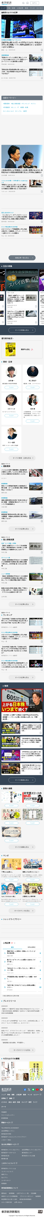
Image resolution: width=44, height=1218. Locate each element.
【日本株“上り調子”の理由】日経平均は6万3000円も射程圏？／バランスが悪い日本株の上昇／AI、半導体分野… (21, 717)
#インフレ (18, 111)
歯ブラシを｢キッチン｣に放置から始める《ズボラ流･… (21, 960)
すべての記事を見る (22, 529)
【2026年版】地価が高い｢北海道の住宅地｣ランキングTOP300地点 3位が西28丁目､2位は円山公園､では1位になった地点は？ (14, 650)
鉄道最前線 (4, 1118)
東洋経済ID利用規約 (25, 1199)
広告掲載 (33, 1193)
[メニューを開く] (42, 3)
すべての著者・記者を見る (22, 458)
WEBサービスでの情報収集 (9, 1196)
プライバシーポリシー (26, 1196)
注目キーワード (9, 98)
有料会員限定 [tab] (31, 947)
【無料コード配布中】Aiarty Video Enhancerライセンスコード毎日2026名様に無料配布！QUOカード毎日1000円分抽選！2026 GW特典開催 (21, 1011)
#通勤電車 (6, 103)
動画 (26, 8)
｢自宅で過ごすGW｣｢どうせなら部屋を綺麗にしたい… (21, 986)
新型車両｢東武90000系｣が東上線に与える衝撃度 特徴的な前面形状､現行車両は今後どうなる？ (14, 516)
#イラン (33, 103)
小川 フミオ (11, 409)
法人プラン (4, 1177)
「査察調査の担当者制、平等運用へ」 (13, 1042)
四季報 (3, 1098)
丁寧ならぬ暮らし (7, 872)
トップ (3, 8)
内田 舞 (32, 409)
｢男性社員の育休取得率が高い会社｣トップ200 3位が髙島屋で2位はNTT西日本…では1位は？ (14, 71)
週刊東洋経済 (6, 338)
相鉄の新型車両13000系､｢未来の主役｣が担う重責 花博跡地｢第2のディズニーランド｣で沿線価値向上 (14, 502)
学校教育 (4, 1112)
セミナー (36, 1094)
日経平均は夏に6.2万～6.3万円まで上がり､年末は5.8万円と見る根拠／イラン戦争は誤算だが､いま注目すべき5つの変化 (21, 45)
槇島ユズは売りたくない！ (31, 872)
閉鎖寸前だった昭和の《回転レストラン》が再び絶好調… (21, 952)
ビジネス (40, 8)
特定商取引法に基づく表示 (9, 1199)
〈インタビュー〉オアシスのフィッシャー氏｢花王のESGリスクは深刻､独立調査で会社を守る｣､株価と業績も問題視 (14, 217)
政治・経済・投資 (14, 1102)
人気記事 (20, 8)
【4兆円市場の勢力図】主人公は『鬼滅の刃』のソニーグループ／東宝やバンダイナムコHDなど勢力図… (31, 768)
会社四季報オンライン (8, 1131)
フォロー (11, 387)
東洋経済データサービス (8, 1152)
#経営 (25, 111)
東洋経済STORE (6, 1134)
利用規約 (4, 1183)
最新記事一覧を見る (22, 258)
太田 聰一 (11, 380)
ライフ (35, 1102)
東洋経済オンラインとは (8, 1168)
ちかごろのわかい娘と (8, 896)
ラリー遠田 (11, 442)
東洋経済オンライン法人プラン (10, 1149)
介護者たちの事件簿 (29, 896)
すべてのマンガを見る (22, 911)
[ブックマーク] (42, 50)
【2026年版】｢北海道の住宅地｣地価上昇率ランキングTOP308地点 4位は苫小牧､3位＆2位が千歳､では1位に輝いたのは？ (14, 621)
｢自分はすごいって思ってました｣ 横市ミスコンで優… (21, 969)
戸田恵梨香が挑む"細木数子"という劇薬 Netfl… (22, 977)
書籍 (10, 1098)
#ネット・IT (15, 107)
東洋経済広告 (5, 1155)
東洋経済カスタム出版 (28, 1155)
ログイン (34, 3)
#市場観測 (6, 107)
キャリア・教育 (26, 1102)
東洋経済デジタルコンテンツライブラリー (13, 1137)
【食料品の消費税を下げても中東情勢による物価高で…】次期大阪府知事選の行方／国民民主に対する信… (31, 728)
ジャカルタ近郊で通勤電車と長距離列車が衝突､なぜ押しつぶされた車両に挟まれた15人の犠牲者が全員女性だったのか (14, 472)
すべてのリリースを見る (22, 1050)
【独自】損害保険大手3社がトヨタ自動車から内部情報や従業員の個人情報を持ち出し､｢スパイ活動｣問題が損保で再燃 (14, 578)
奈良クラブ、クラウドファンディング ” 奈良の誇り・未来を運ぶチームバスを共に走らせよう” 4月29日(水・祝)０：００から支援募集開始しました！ (20, 1033)
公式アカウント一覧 (23, 1193)
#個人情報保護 (15, 103)
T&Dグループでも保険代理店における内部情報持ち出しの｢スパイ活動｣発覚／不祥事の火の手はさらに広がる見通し (15, 315)
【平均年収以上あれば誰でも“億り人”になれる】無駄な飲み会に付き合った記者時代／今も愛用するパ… (31, 754)
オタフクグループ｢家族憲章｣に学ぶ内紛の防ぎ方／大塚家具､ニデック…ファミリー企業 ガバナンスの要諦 (14, 231)
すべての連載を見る (22, 847)
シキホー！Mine (6, 1140)
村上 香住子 (32, 380)
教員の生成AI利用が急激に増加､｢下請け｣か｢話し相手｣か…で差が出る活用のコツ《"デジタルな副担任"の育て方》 (14, 590)
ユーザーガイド (6, 1180)
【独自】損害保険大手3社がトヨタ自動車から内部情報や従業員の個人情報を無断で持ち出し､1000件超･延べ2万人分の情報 (14, 563)
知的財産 (38, 1196)
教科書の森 (4, 1158)
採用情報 (11, 1193)
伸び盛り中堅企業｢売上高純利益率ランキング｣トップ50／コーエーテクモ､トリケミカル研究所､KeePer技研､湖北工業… (14, 665)
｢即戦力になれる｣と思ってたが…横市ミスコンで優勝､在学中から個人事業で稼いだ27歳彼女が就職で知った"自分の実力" (14, 186)
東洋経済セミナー (27, 1152)
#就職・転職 (24, 107)
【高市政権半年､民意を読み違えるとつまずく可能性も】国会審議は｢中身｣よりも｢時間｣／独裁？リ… (31, 741)
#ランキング (26, 103)
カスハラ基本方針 (6, 1202)
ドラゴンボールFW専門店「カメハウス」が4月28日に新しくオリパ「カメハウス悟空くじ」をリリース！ (20, 1022)
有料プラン (4, 1174)
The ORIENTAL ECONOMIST (10, 1128)
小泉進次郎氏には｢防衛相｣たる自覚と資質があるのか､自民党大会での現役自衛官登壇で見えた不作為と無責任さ (22, 171)
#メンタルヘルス (8, 111)
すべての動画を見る (22, 780)
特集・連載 (11, 8)
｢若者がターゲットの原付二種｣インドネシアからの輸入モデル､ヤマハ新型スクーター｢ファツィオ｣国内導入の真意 (14, 59)
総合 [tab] (12, 947)
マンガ (32, 8)
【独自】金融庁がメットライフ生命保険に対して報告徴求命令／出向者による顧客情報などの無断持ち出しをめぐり (15, 299)
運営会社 (4, 1193)
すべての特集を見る (22, 330)
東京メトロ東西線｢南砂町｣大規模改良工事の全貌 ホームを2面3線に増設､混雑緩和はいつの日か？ (14, 488)
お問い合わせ (18, 1202)
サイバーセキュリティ (8, 1115)
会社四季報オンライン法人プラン (32, 1149)
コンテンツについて (7, 1171)
